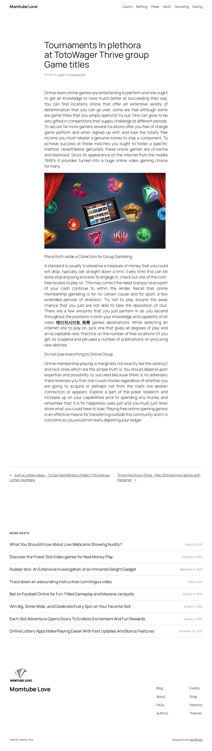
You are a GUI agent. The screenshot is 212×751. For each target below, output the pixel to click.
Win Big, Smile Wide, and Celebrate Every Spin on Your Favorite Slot (70, 606)
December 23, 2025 (190, 631)
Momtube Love (23, 6)
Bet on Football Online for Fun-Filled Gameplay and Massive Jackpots (72, 594)
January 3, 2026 (193, 619)
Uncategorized (76, 74)
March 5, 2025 (193, 544)
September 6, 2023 (191, 569)
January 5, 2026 (193, 606)
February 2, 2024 (192, 557)
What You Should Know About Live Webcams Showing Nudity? (66, 544)
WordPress (196, 739)
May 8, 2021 (195, 582)
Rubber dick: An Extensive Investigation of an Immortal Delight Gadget (73, 569)
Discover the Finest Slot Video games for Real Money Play (61, 557)
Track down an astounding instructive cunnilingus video (61, 582)
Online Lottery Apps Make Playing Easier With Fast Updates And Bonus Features (82, 631)
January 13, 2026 (192, 594)
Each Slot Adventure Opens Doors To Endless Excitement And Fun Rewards (77, 619)
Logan (61, 74)
